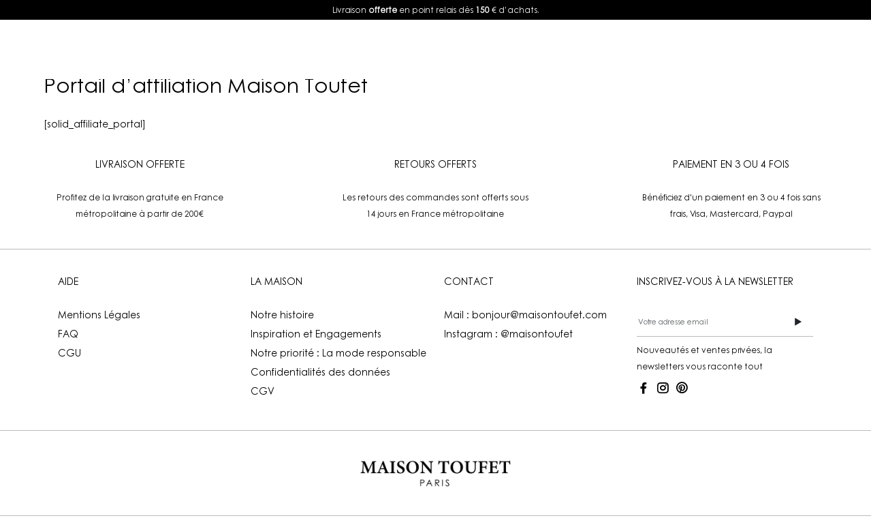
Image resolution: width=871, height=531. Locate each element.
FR (750, 49)
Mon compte (644, 49)
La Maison (433, 49)
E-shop (234, 49)
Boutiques (544, 49)
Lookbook (337, 49)
